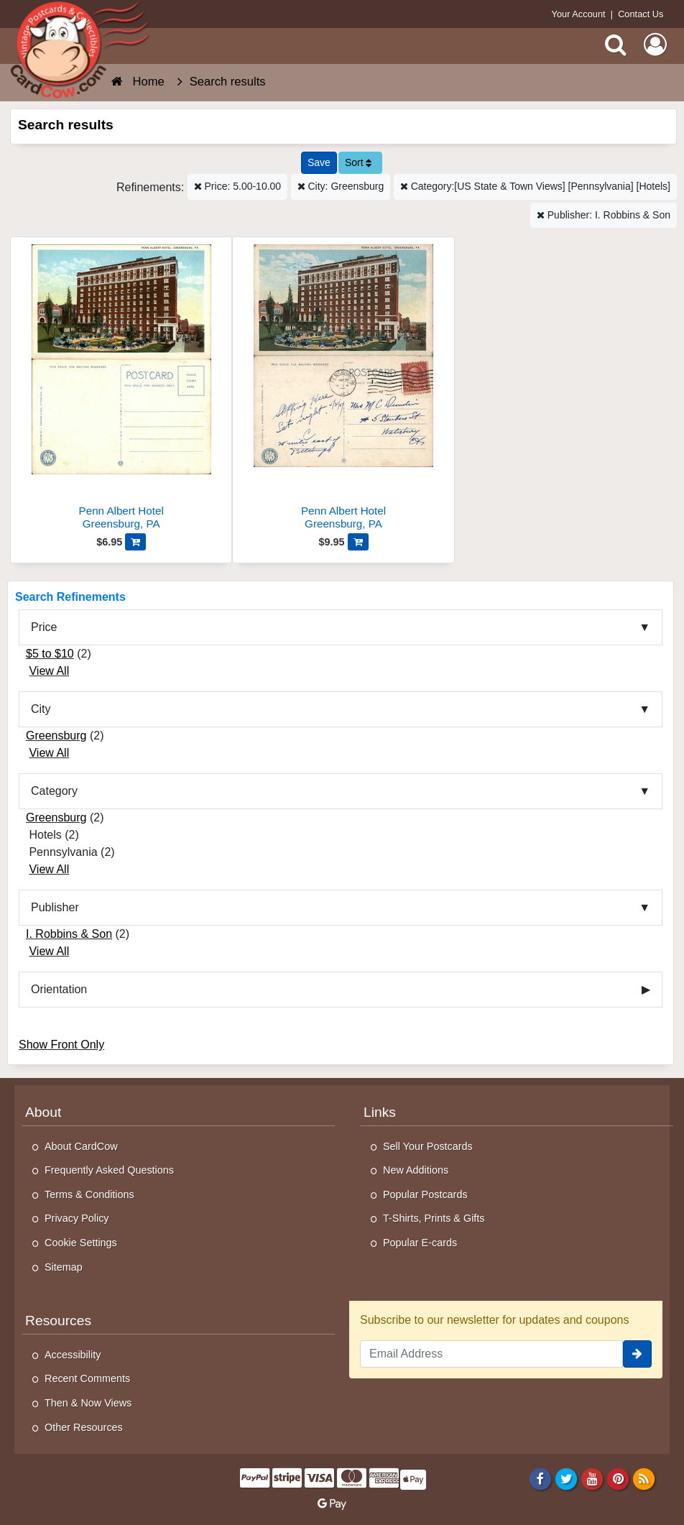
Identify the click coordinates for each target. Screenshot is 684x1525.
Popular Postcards (425, 1194)
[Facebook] (540, 1478)
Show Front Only (61, 1044)
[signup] (637, 1354)
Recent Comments (87, 1378)
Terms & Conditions (89, 1194)
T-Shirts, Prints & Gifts (434, 1218)
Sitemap (64, 1267)
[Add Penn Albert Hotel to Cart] (135, 541)
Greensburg (56, 735)
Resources (58, 1320)
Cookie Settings (81, 1242)
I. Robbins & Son (69, 934)
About (43, 1112)
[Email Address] (491, 1354)
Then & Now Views (88, 1403)
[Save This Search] (319, 163)
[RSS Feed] (644, 1478)
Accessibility (73, 1354)
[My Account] (655, 44)
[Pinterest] (618, 1478)
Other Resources (84, 1427)
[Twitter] (566, 1478)
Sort (358, 162)
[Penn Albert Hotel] (121, 389)
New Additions (415, 1170)
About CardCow (81, 1146)
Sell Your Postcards (428, 1146)
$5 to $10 (50, 654)
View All (49, 671)
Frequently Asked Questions (109, 1170)
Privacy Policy (77, 1218)
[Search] (616, 44)
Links (380, 1112)
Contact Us (640, 14)
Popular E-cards (420, 1242)
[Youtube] (592, 1478)
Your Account (579, 14)
